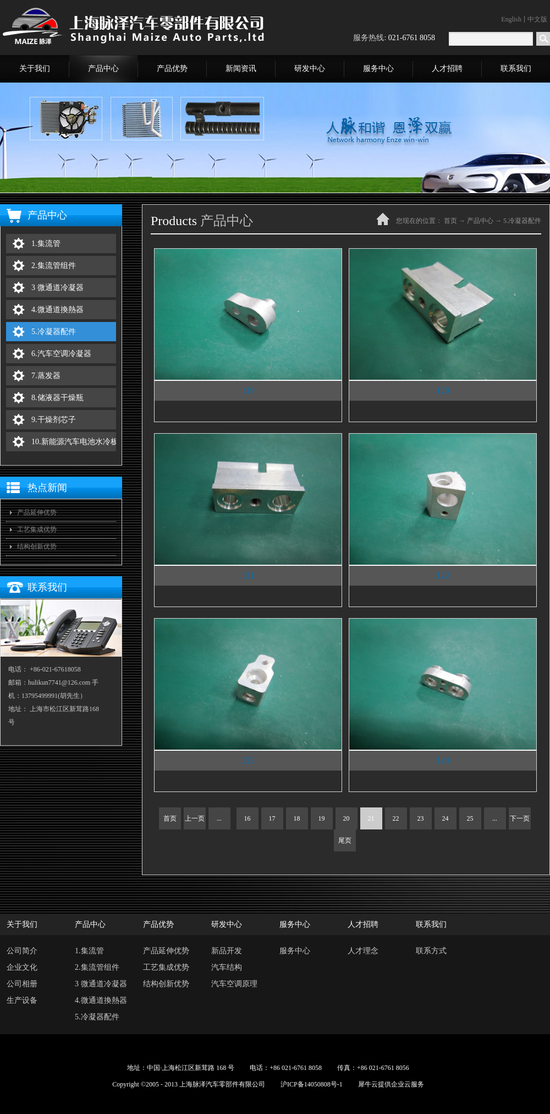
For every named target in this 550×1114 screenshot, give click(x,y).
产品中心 (480, 221)
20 (346, 818)
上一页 (195, 818)
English (511, 19)
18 (297, 818)
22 (396, 818)
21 (371, 818)
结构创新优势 (37, 546)
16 (247, 818)
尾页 (344, 840)
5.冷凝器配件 (522, 221)
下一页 (520, 818)
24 (445, 818)
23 (420, 818)
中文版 (537, 19)
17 (272, 818)
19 (321, 818)
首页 (170, 818)
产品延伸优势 (37, 512)
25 (470, 818)
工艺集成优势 (37, 529)
